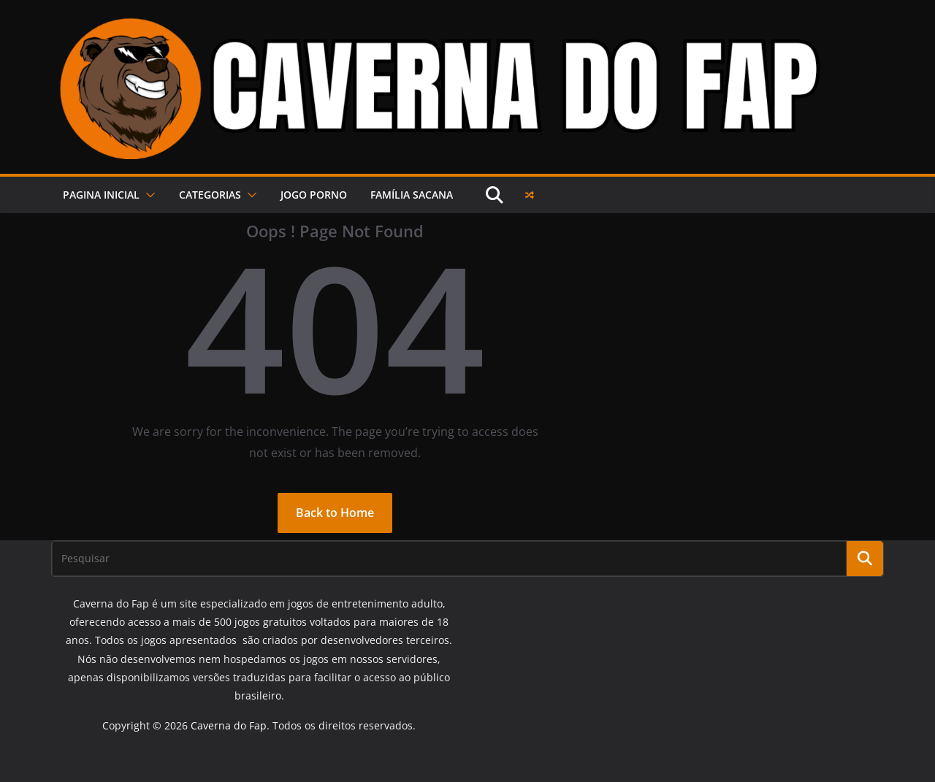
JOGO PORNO (313, 195)
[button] (148, 195)
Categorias (210, 195)
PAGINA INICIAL (101, 195)
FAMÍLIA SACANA (411, 195)
